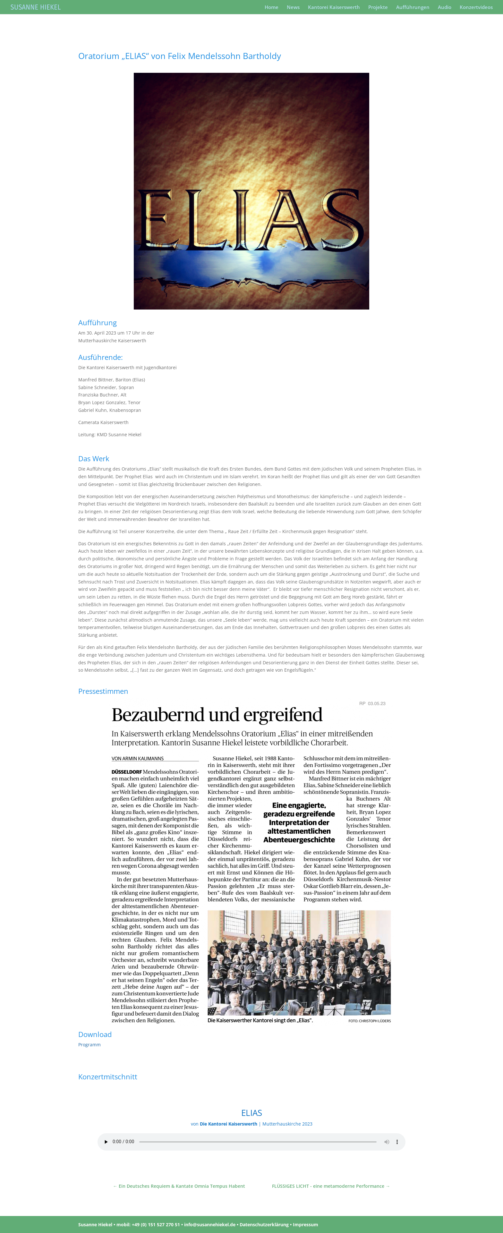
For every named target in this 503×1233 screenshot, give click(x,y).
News (293, 7)
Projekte (378, 7)
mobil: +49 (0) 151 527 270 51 (148, 1224)
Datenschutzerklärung (264, 1224)
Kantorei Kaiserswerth (334, 7)
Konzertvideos (476, 7)
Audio (444, 7)
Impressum (305, 1224)
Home (271, 7)
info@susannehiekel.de (209, 1224)
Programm (89, 1045)
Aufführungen (413, 7)
